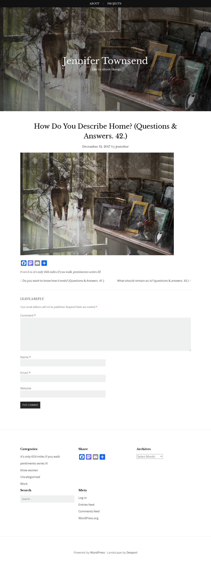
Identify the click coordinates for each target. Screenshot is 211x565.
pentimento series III (86, 272)
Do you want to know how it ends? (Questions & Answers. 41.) (63, 281)
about (94, 3)
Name (25, 357)
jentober (122, 146)
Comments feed (89, 511)
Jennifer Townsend (105, 60)
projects (114, 3)
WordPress (97, 552)
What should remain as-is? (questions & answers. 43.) (153, 281)
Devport (132, 552)
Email (25, 373)
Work (23, 484)
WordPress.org (88, 518)
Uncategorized (30, 477)
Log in (82, 498)
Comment (28, 315)
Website (25, 388)
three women (29, 470)
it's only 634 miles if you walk (52, 272)
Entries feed (86, 504)
